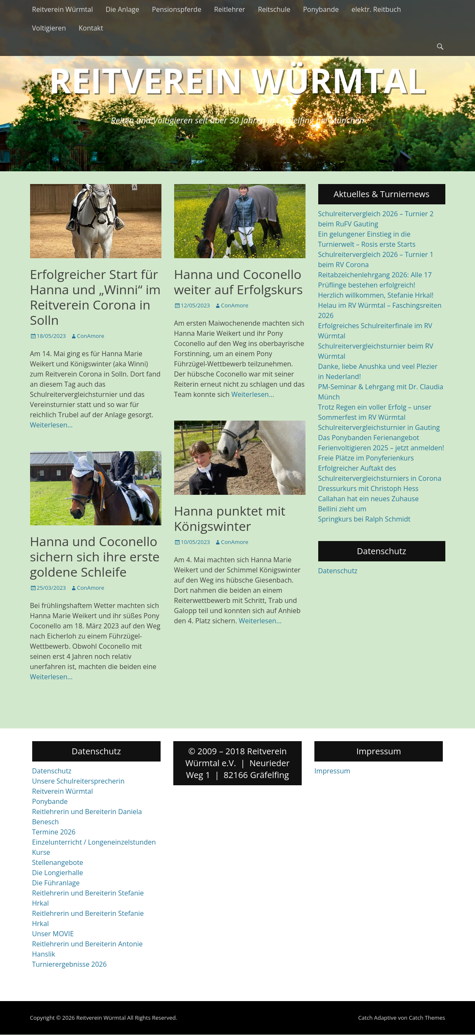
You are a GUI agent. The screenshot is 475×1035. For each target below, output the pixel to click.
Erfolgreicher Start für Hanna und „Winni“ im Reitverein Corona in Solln (95, 297)
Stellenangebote (57, 862)
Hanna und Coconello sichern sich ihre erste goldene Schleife (95, 556)
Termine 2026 (54, 832)
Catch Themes (427, 1017)
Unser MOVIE (53, 933)
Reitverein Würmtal (62, 9)
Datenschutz (338, 570)
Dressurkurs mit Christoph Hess (368, 488)
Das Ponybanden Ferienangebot (368, 437)
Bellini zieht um (342, 508)
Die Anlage (122, 9)
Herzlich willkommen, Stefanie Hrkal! (375, 295)
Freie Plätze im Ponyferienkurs (366, 458)
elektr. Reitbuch (376, 9)
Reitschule (274, 9)
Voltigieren (49, 28)
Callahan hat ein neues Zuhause (368, 498)
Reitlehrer (229, 9)
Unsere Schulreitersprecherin (78, 781)
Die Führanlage (56, 882)
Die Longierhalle (57, 872)
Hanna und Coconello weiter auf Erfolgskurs (238, 281)
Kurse (41, 852)
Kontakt (91, 28)
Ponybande (321, 9)
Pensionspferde (177, 9)
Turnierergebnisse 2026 (69, 964)
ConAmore (91, 336)
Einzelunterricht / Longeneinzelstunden (94, 842)
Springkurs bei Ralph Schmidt (364, 519)
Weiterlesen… (51, 425)
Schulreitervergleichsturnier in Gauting (379, 427)
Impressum (332, 771)
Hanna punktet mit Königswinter (230, 518)
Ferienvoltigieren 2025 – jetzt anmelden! (381, 447)
